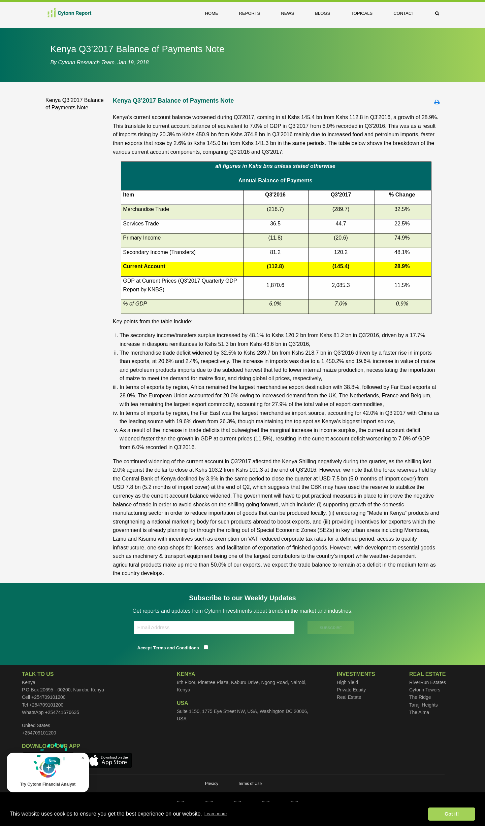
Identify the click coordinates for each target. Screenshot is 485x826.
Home (211, 13)
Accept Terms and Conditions (168, 647)
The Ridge (420, 697)
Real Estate (349, 697)
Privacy (211, 783)
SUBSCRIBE (331, 628)
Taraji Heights (423, 705)
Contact (403, 13)
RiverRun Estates (427, 682)
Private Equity (351, 689)
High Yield (347, 682)
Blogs (322, 13)
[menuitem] (217, 13)
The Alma (419, 712)
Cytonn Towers (424, 689)
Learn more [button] (215, 813)
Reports (249, 13)
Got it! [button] (452, 814)
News (287, 13)
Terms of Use (250, 783)
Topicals (362, 13)
